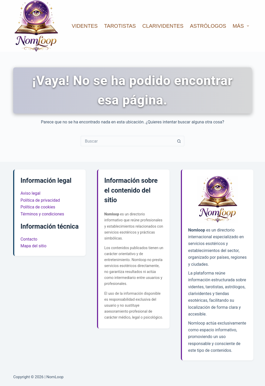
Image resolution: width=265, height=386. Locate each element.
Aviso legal (30, 193)
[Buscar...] (127, 141)
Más (242, 26)
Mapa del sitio (33, 245)
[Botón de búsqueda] (179, 141)
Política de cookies (37, 207)
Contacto (28, 239)
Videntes (85, 26)
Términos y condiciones (42, 214)
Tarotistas (120, 26)
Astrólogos (208, 26)
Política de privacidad (40, 200)
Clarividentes (162, 26)
